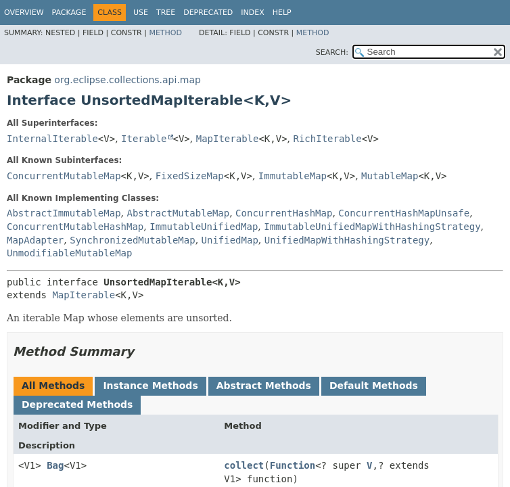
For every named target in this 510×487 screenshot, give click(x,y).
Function (292, 465)
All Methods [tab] (53, 385)
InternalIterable (52, 138)
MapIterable (227, 138)
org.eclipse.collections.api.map (127, 79)
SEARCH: (332, 52)
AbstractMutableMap (177, 213)
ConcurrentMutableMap (64, 175)
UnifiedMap (230, 240)
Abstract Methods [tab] (263, 385)
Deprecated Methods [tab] (77, 404)
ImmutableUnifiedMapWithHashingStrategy (372, 226)
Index (252, 12)
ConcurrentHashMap (283, 213)
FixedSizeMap (190, 175)
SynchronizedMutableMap (132, 240)
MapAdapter (35, 240)
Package (69, 12)
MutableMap (389, 175)
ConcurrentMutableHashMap (75, 226)
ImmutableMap (292, 175)
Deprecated (208, 12)
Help (282, 12)
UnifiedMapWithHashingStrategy (347, 240)
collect (244, 465)
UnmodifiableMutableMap (69, 253)
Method (165, 32)
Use (140, 12)
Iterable (143, 138)
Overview (24, 12)
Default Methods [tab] (373, 385)
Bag (55, 465)
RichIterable (327, 138)
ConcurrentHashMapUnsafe (403, 213)
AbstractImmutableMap (64, 213)
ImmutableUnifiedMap (203, 226)
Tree (165, 12)
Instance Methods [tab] (150, 385)
